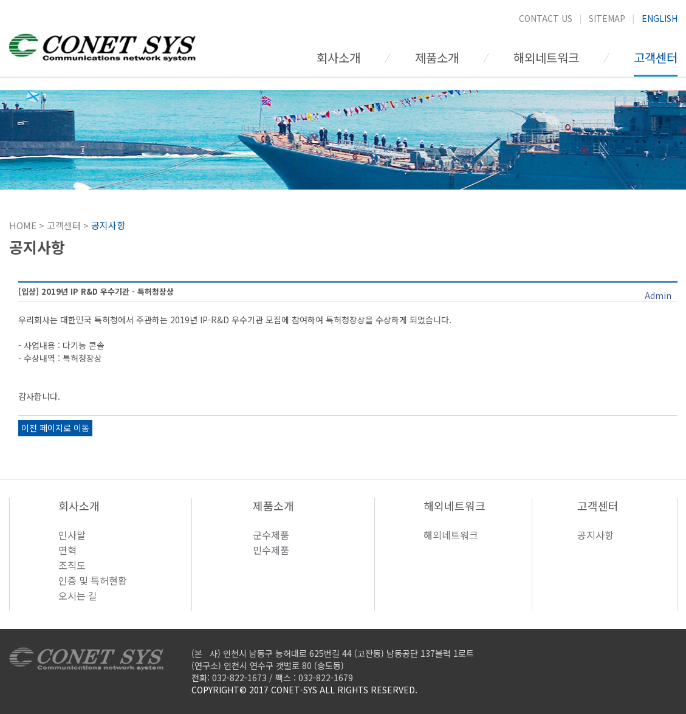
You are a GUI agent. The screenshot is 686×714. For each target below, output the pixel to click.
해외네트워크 (546, 57)
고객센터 (655, 57)
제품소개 (437, 57)
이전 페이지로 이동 (55, 428)
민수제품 (271, 550)
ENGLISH (659, 18)
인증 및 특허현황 (92, 580)
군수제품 (271, 534)
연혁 (67, 550)
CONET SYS (102, 49)
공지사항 (595, 534)
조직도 (72, 565)
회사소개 (338, 57)
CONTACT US (545, 18)
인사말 (72, 534)
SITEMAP (607, 18)
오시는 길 (77, 595)
